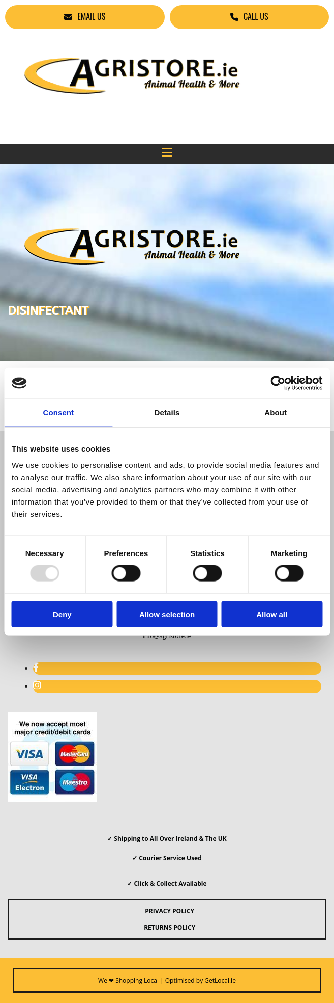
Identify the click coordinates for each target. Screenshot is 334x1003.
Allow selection (167, 614)
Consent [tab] (58, 412)
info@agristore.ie (167, 635)
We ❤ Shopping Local (128, 980)
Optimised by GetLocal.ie (200, 980)
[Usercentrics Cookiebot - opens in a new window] (277, 383)
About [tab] (275, 412)
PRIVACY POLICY (167, 911)
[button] (85, 17)
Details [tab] (167, 412)
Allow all (271, 614)
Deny (62, 614)
